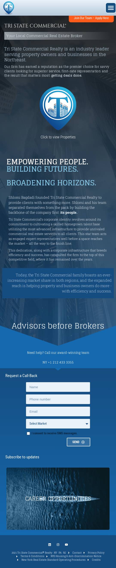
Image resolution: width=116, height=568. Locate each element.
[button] (110, 8)
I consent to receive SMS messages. (55, 433)
